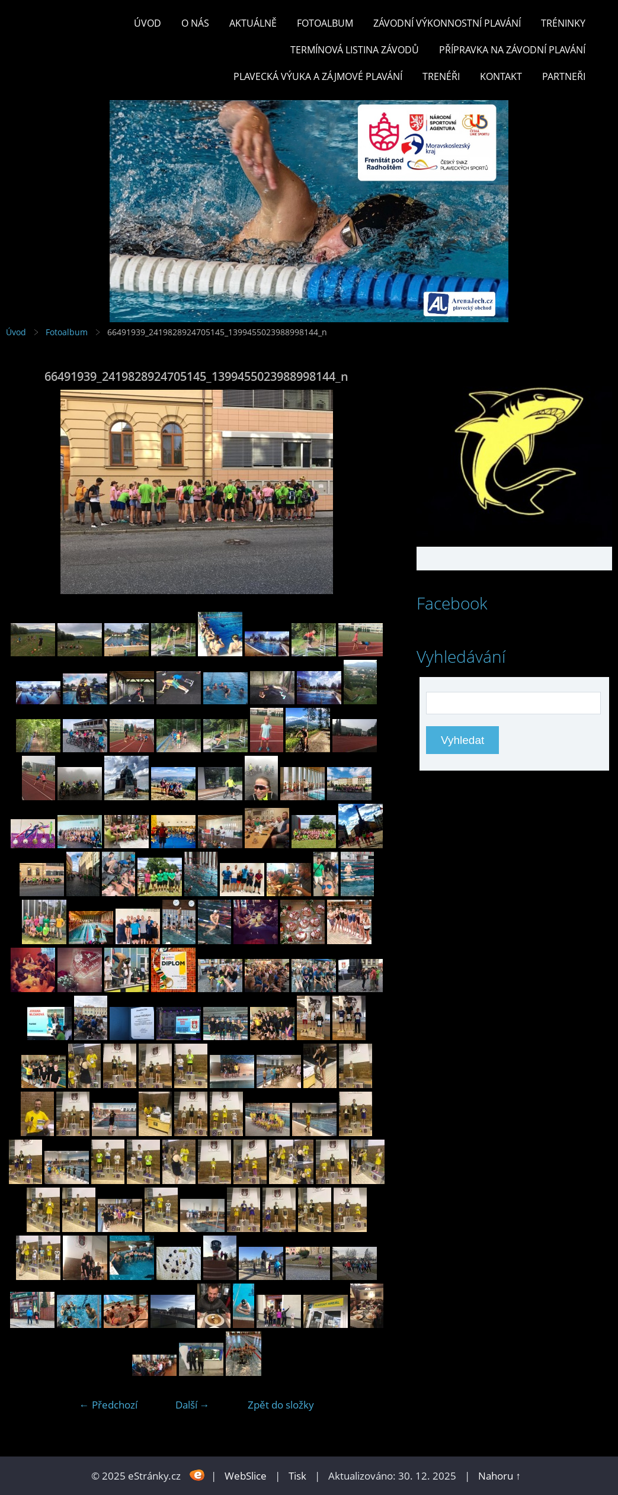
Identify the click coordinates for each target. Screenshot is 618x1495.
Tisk (297, 1476)
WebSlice (246, 1476)
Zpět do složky (281, 1404)
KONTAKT (501, 76)
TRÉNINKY (563, 23)
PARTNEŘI (563, 76)
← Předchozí (108, 1404)
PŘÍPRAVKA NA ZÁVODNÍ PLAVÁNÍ (512, 49)
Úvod (147, 23)
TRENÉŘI (441, 76)
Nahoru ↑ (499, 1476)
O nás (195, 23)
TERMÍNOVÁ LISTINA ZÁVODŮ (354, 49)
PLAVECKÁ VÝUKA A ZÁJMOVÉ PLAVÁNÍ (317, 76)
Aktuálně (253, 23)
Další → (192, 1404)
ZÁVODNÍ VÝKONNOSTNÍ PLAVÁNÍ (447, 23)
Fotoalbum (325, 23)
